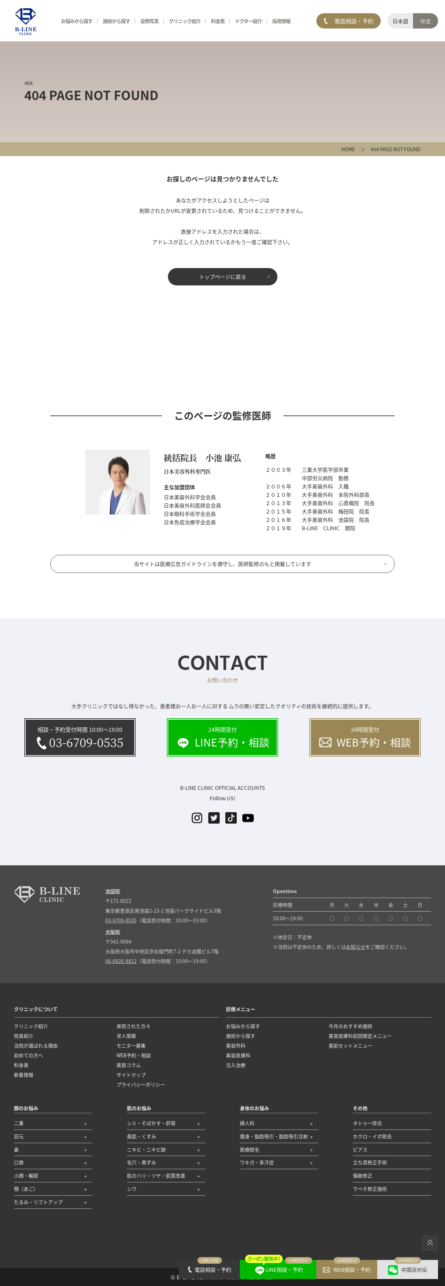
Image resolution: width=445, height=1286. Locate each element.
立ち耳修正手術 (370, 1162)
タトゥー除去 (367, 1122)
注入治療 (235, 1064)
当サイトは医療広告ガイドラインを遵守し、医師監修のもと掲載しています (222, 563)
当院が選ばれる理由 (36, 1045)
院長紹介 (23, 1035)
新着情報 (23, 1074)
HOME (348, 149)
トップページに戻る (222, 276)
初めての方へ (28, 1055)
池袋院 (112, 891)
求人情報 (126, 1035)
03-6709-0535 (121, 920)
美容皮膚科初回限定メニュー (360, 1035)
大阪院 (112, 931)
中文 (425, 21)
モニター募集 (131, 1045)
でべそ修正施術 (370, 1188)
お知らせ (355, 946)
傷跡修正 (362, 1175)
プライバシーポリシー (140, 1084)
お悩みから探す (76, 20)
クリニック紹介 (185, 20)
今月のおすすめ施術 (350, 1025)
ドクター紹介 (248, 20)
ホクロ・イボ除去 (372, 1136)
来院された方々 (133, 1025)
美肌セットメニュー (350, 1045)
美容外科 (235, 1045)
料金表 (218, 20)
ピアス (360, 1149)
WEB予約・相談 (133, 1055)
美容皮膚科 (238, 1055)
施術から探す (116, 20)
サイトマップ (131, 1074)
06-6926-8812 (121, 960)
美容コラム (128, 1064)
